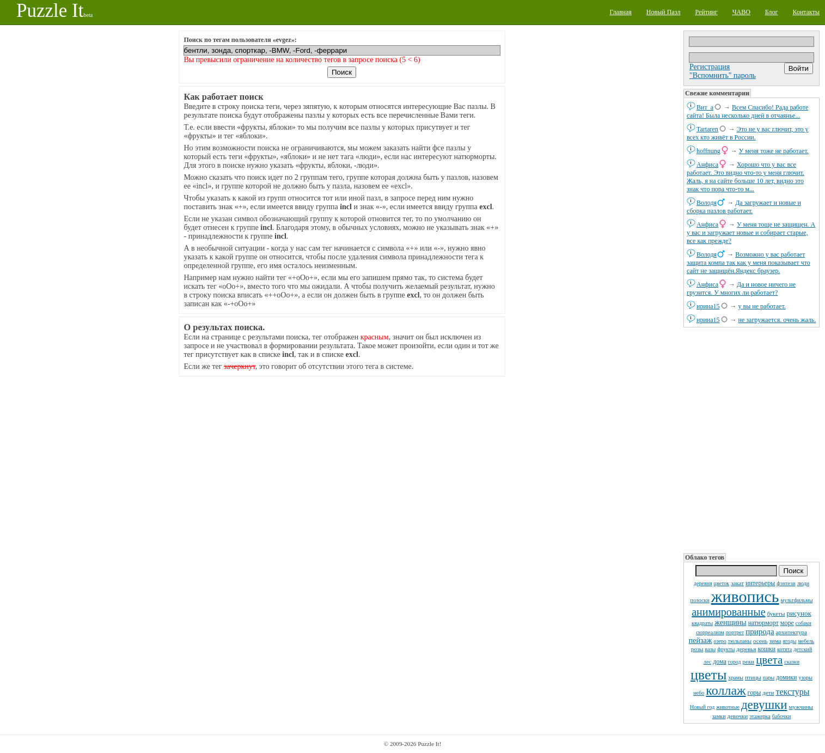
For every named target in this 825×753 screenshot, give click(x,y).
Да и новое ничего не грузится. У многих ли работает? (741, 288)
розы (697, 649)
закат (737, 583)
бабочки (781, 716)
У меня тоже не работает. (774, 151)
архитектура (791, 632)
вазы (710, 649)
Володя (706, 203)
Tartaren (707, 129)
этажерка (760, 716)
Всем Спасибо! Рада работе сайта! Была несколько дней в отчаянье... (747, 111)
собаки (803, 623)
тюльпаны (739, 641)
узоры (805, 678)
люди (803, 583)
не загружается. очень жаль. (777, 320)
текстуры (792, 691)
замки (719, 716)
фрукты (726, 649)
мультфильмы (797, 600)
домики (786, 677)
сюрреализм (710, 632)
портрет (735, 632)
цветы (708, 675)
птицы (753, 677)
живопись (745, 596)
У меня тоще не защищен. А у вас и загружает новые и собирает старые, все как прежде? (751, 233)
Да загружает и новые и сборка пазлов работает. (744, 207)
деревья (746, 649)
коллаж (725, 690)
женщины (730, 622)
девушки (764, 705)
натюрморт (763, 623)
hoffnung (708, 151)
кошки (767, 649)
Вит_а (704, 107)
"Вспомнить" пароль (722, 75)
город (734, 662)
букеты (776, 613)
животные (728, 707)
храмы (735, 678)
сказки (791, 662)
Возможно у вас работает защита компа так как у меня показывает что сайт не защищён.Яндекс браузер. (748, 263)
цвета (769, 659)
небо (698, 693)
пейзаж (700, 640)
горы (754, 692)
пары (769, 678)
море (787, 623)
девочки (738, 716)
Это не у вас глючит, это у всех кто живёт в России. (748, 133)
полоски (700, 600)
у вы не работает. (762, 306)
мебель (806, 641)
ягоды (789, 641)
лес (707, 662)
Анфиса (707, 164)
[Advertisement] (751, 439)
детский (802, 649)
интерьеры (760, 583)
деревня (703, 583)
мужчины (801, 706)
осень (760, 640)
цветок (722, 583)
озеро (719, 641)
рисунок (798, 613)
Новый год (702, 707)
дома (719, 661)
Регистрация (709, 67)
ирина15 (708, 306)
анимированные (728, 612)
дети (768, 692)
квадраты (702, 623)
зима (775, 640)
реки (749, 661)
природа (759, 631)
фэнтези (786, 583)
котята (784, 649)
